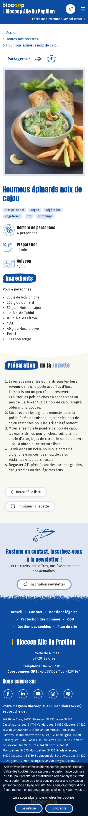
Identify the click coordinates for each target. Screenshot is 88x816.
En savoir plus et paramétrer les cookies (44, 797)
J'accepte (59, 808)
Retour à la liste (26, 492)
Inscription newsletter (44, 584)
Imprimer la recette (30, 506)
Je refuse (29, 808)
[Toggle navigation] (83, 10)
